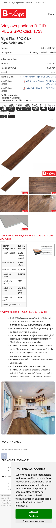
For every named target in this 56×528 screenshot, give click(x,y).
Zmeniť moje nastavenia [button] (33, 521)
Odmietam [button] (33, 516)
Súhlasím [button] (33, 511)
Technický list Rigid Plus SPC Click (39, 76)
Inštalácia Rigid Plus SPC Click (41, 88)
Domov (5, 3)
